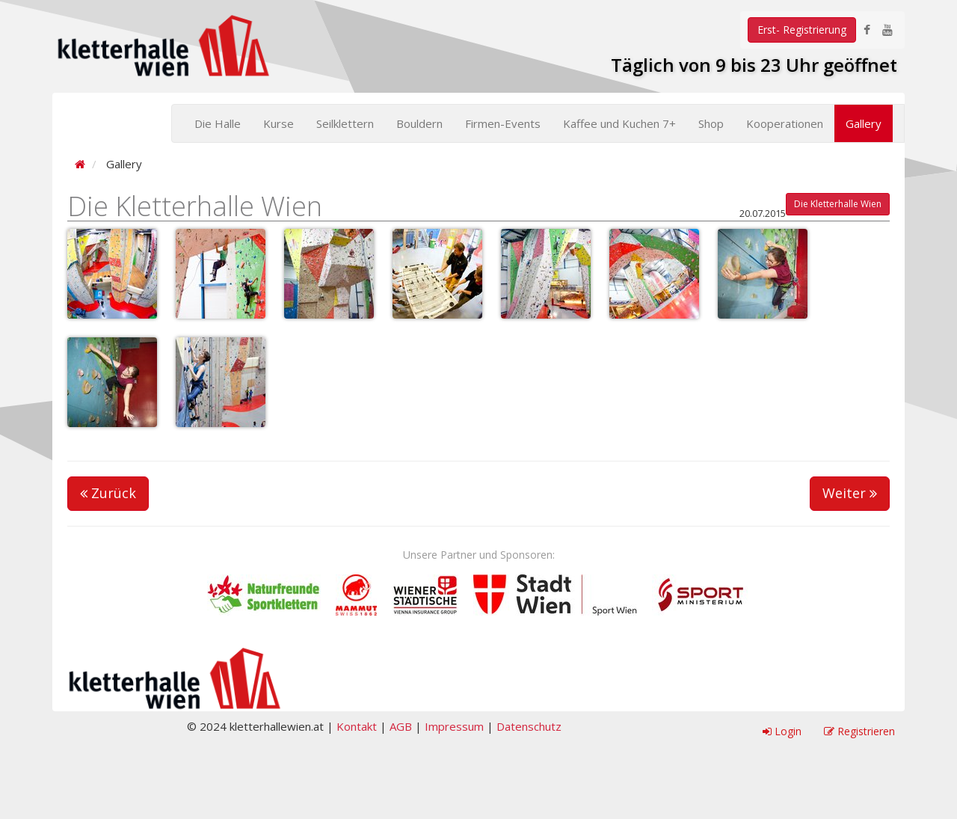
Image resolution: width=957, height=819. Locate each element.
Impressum (454, 726)
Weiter (849, 493)
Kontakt (356, 726)
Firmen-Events (503, 123)
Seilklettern (345, 123)
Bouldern (419, 123)
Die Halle (217, 123)
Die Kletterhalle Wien (837, 203)
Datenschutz (528, 726)
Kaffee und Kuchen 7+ (619, 123)
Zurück (108, 493)
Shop (711, 123)
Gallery (863, 123)
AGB (401, 726)
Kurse (278, 123)
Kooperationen (784, 123)
